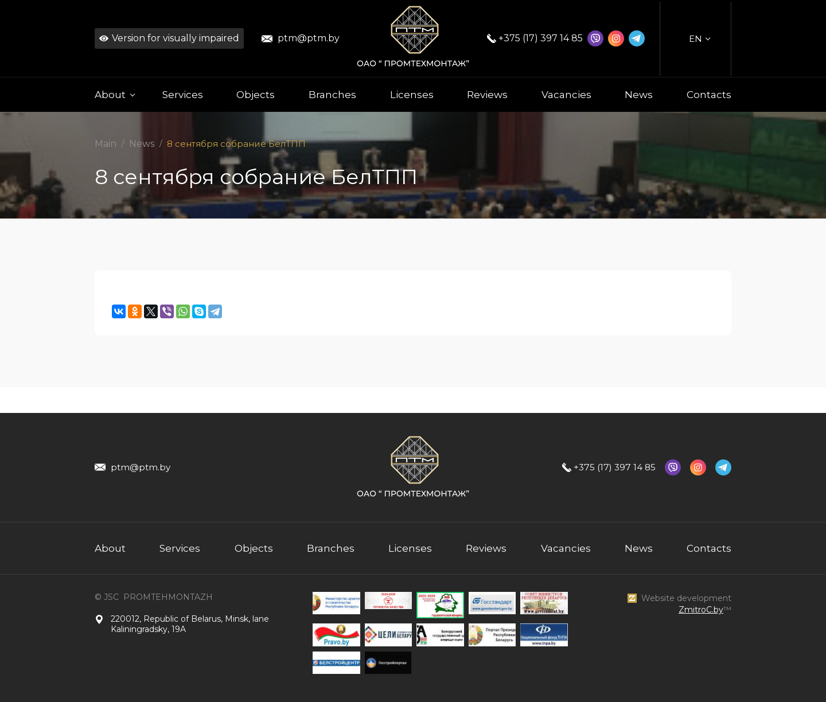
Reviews (487, 94)
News (639, 94)
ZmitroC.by (701, 609)
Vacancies (566, 94)
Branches (332, 94)
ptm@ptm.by (309, 38)
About (110, 548)
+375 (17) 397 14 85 (540, 38)
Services (182, 94)
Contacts (709, 94)
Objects (255, 94)
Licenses (412, 94)
